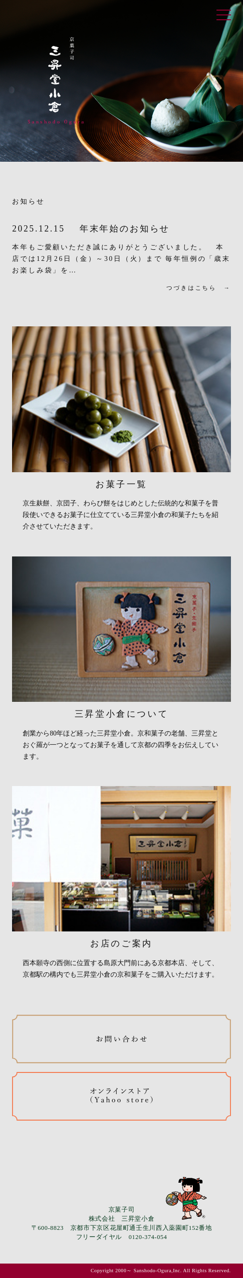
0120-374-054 (148, 1237)
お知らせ (28, 201)
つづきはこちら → (198, 287)
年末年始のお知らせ (125, 228)
